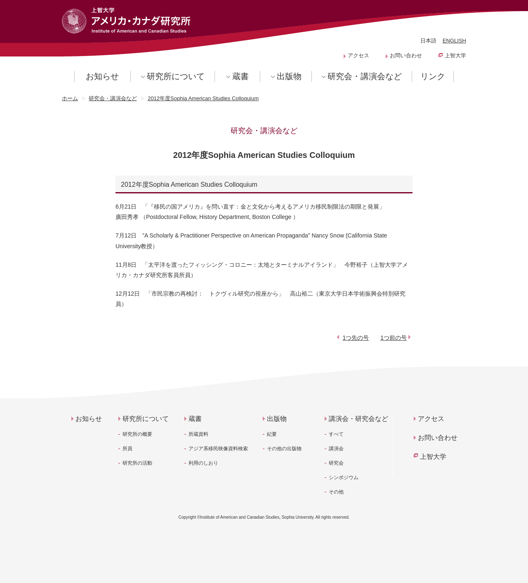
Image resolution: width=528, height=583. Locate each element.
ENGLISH (454, 41)
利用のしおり (203, 463)
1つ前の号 (393, 337)
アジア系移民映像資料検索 (218, 448)
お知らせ (102, 76)
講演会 (336, 448)
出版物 (289, 76)
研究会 (336, 463)
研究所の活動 (137, 463)
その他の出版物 (284, 448)
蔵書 (240, 76)
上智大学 (455, 55)
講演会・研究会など (358, 418)
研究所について (176, 76)
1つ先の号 (356, 337)
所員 (127, 448)
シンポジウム (343, 477)
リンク (432, 76)
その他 (336, 492)
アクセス (358, 55)
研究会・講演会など (365, 76)
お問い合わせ (406, 55)
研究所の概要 (137, 434)
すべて (336, 434)
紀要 (272, 434)
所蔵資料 (198, 434)
